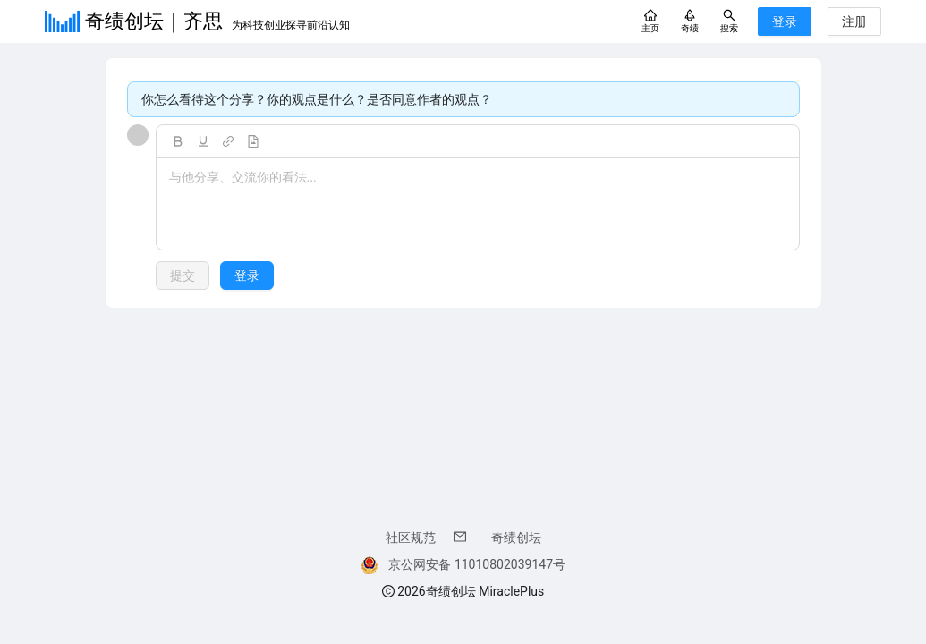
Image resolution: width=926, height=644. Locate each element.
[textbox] (478, 205)
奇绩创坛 (516, 537)
